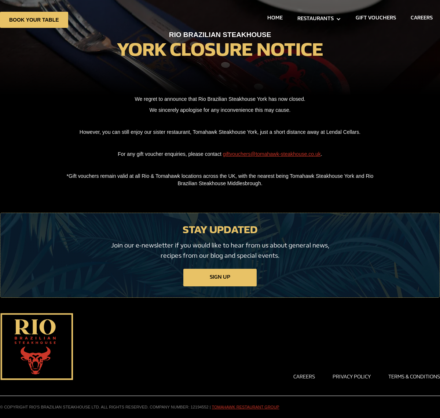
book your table (34, 20)
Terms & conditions (414, 377)
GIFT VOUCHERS (376, 18)
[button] (319, 19)
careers (422, 18)
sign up (220, 277)
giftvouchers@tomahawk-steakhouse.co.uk (272, 154)
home (275, 18)
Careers (304, 377)
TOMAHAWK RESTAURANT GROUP (245, 407)
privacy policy (352, 377)
